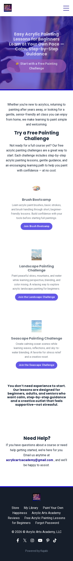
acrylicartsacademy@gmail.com (30, 460)
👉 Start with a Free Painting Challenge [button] (36, 65)
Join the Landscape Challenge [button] (36, 295)
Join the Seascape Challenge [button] (37, 363)
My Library (31, 508)
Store (15, 508)
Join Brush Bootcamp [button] (36, 224)
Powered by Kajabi (36, 550)
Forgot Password (47, 523)
